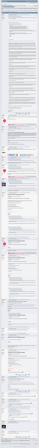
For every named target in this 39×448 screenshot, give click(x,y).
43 (29, 10)
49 (1, 11)
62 (11, 11)
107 (9, 439)
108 (10, 439)
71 (17, 11)
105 (7, 439)
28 (18, 10)
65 (13, 11)
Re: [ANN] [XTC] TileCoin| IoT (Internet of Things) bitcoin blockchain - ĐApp (19, 14)
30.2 (9, 5)
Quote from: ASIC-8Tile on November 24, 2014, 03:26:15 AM (14, 256)
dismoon (3, 14)
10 (5, 10)
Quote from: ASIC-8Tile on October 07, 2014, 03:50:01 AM (15, 24)
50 (2, 11)
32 (21, 10)
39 (26, 10)
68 (15, 11)
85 (27, 11)
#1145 (36, 157)
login (8, 4)
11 (6, 10)
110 (12, 439)
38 (25, 10)
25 (16, 10)
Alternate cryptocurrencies (8, 8)
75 (20, 11)
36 (24, 10)
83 (26, 11)
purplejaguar (3, 178)
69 (16, 11)
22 (14, 10)
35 (23, 10)
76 (21, 11)
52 (3, 11)
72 (18, 11)
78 (22, 11)
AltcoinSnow (3, 126)
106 (8, 439)
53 (4, 11)
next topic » (37, 440)
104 (6, 439)
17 (10, 10)
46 (31, 10)
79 (23, 11)
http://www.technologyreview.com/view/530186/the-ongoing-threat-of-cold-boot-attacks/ (24, 304)
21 (13, 10)
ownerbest (3, 328)
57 (7, 11)
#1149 (36, 238)
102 (4, 439)
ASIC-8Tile (3, 192)
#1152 (36, 328)
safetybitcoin (3, 146)
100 (2, 439)
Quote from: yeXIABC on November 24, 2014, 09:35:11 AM (14, 410)
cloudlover (3, 408)
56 (6, 11)
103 (5, 439)
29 (19, 10)
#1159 (36, 421)
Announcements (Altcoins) (16, 8)
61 (10, 11)
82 (25, 11)
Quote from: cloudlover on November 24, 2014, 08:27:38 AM (14, 411)
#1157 (36, 399)
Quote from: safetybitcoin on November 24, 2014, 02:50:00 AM (14, 158)
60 (9, 11)
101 (3, 439)
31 (20, 10)
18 (11, 10)
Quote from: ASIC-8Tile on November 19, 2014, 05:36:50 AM (14, 107)
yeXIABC (3, 399)
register (10, 4)
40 (27, 10)
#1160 (36, 431)
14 (8, 10)
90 (31, 11)
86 (28, 11)
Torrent (11, 5)
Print (36, 11)
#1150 (36, 255)
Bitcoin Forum (3, 8)
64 (12, 11)
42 (28, 10)
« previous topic (35, 10)
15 (9, 10)
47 (32, 10)
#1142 (36, 115)
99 (1, 439)
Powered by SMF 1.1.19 (15, 446)
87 (29, 11)
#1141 (36, 14)
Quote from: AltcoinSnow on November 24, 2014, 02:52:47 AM (14, 166)
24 (15, 10)
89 (30, 11)
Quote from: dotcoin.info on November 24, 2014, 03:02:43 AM (14, 180)
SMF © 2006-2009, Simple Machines (22, 446)
